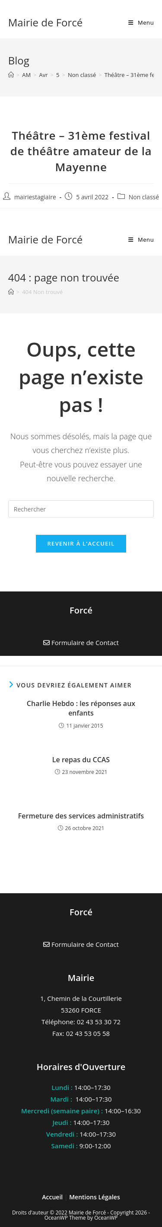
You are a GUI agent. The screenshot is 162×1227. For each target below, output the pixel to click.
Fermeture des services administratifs (81, 816)
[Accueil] (11, 75)
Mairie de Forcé (45, 22)
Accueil (53, 1197)
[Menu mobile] (141, 22)
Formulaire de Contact (81, 944)
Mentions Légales (94, 1197)
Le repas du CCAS (81, 759)
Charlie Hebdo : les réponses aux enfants (81, 708)
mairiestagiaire (35, 197)
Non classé (144, 197)
